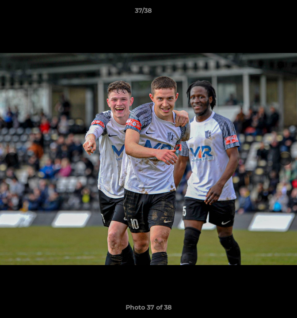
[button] (265, 13)
